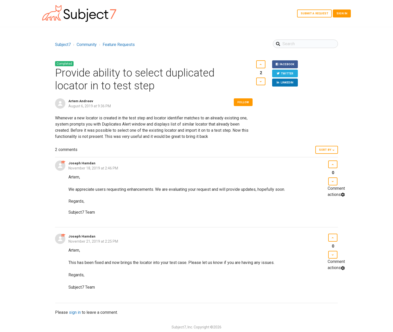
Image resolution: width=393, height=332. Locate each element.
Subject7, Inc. (182, 327)
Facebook (287, 64)
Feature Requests (119, 44)
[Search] (305, 44)
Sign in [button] (341, 13)
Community (87, 44)
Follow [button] (243, 102)
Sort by (325, 149)
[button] (260, 64)
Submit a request (314, 13)
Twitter (287, 73)
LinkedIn (287, 82)
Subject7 (63, 44)
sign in (75, 312)
